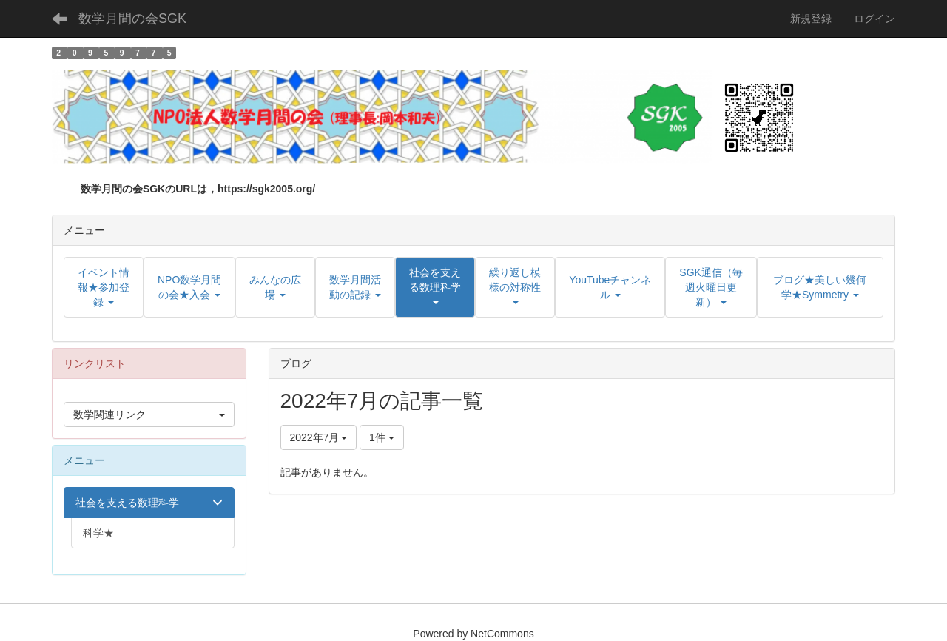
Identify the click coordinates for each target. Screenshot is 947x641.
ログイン (874, 18)
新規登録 (811, 18)
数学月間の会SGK (132, 18)
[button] (435, 287)
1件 (381, 437)
